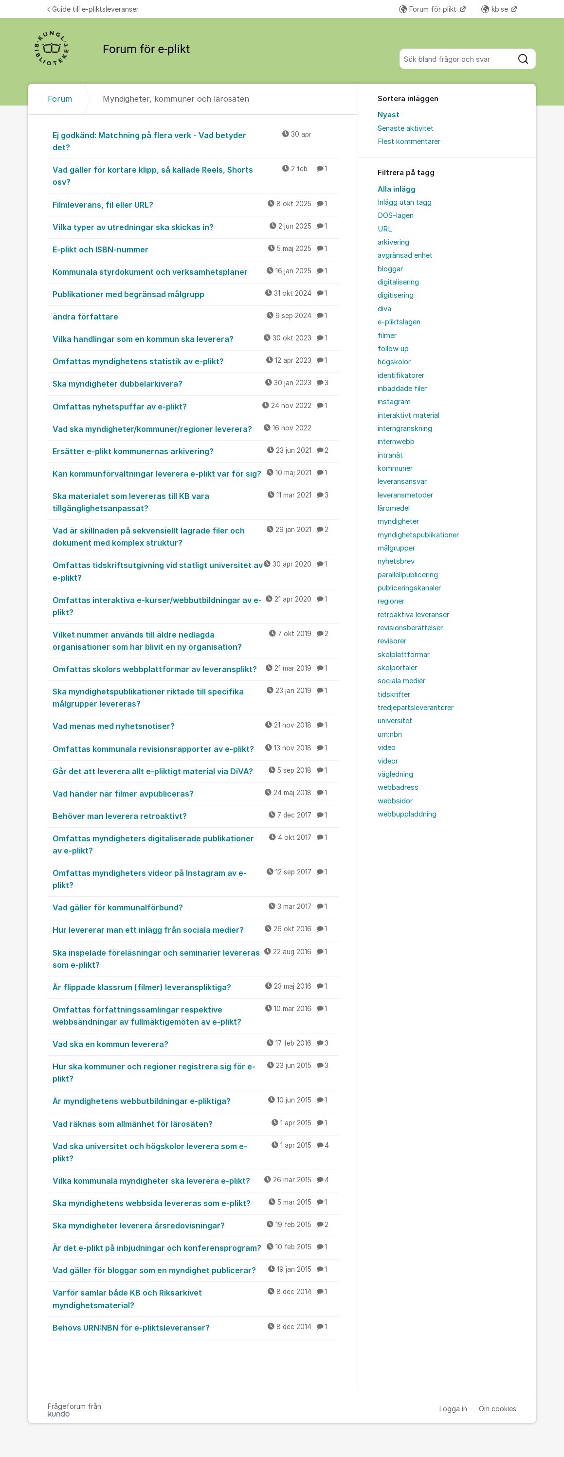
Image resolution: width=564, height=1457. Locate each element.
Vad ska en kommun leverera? (196, 1043)
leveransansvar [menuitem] (402, 481)
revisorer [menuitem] (392, 641)
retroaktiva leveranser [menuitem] (413, 614)
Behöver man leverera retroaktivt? (196, 815)
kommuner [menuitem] (395, 468)
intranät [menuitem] (390, 455)
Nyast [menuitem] (389, 114)
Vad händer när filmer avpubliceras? (196, 793)
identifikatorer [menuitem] (401, 375)
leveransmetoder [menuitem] (405, 495)
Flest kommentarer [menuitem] (409, 141)
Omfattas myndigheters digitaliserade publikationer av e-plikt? (196, 844)
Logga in (453, 1408)
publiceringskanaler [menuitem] (409, 588)
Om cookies (497, 1408)
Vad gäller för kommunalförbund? (196, 907)
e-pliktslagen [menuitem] (399, 322)
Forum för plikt (428, 9)
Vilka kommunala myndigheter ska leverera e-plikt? (196, 1180)
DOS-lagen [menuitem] (396, 215)
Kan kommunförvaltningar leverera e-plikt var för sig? (196, 473)
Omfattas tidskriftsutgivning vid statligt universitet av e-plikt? (196, 570)
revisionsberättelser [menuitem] (410, 627)
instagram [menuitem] (394, 401)
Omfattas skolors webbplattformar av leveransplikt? (196, 668)
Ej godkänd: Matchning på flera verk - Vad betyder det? (196, 140)
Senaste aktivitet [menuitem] (406, 128)
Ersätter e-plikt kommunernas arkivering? (196, 450)
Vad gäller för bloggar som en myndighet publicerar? (196, 1269)
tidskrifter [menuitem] (394, 694)
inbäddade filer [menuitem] (402, 388)
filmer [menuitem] (387, 335)
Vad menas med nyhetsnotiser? (196, 725)
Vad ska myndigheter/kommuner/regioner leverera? (196, 428)
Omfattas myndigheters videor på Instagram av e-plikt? (196, 878)
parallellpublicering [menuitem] (408, 574)
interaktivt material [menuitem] (408, 415)
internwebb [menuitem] (396, 441)
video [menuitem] (387, 747)
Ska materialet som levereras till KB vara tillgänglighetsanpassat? (196, 501)
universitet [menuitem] (395, 720)
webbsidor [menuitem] (395, 801)
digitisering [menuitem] (396, 295)
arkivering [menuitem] (393, 242)
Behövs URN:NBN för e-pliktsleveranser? (196, 1327)
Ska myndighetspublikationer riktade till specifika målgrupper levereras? (196, 697)
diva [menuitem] (384, 308)
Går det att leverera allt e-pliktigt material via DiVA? (196, 770)
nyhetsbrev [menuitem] (396, 561)
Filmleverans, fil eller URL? (196, 204)
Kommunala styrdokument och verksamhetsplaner (196, 271)
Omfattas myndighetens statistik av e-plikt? (196, 360)
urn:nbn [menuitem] (390, 734)
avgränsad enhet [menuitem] (405, 255)
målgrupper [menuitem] (396, 548)
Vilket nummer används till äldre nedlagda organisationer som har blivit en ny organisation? (196, 640)
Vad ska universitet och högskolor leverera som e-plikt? (196, 1151)
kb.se (495, 9)
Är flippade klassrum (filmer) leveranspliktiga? (196, 986)
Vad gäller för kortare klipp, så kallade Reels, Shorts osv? (196, 175)
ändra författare (196, 316)
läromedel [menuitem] (394, 508)
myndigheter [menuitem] (398, 521)
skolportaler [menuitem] (397, 667)
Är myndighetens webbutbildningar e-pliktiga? (196, 1100)
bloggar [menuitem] (390, 269)
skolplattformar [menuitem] (404, 654)
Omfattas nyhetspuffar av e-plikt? (196, 406)
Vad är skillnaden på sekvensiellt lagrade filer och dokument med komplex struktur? (196, 536)
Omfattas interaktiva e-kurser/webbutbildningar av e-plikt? (196, 605)
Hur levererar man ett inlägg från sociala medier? (196, 929)
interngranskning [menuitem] (405, 428)
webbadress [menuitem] (398, 787)
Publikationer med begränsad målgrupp (196, 293)
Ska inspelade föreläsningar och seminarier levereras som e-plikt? (196, 958)
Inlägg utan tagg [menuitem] (405, 202)
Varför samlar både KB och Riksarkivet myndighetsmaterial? (196, 1298)
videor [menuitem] (388, 761)
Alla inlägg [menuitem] (397, 189)
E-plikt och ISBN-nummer (196, 249)
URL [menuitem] (385, 229)
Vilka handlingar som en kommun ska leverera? (196, 338)
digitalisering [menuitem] (398, 282)
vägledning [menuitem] (395, 774)
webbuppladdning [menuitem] (407, 814)
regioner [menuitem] (391, 601)
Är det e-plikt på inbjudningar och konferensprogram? (196, 1247)
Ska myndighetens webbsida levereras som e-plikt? (196, 1202)
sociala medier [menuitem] (401, 680)
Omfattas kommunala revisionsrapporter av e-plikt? (196, 748)
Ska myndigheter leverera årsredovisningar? (196, 1225)
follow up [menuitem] (393, 348)
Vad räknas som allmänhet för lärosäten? (196, 1123)
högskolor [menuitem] (394, 361)
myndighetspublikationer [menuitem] (418, 535)
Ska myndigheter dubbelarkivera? (196, 383)
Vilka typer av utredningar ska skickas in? (196, 226)
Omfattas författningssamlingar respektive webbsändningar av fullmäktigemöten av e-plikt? (196, 1015)
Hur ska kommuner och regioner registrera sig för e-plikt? (196, 1072)
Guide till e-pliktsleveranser (93, 9)
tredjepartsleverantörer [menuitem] (416, 707)
